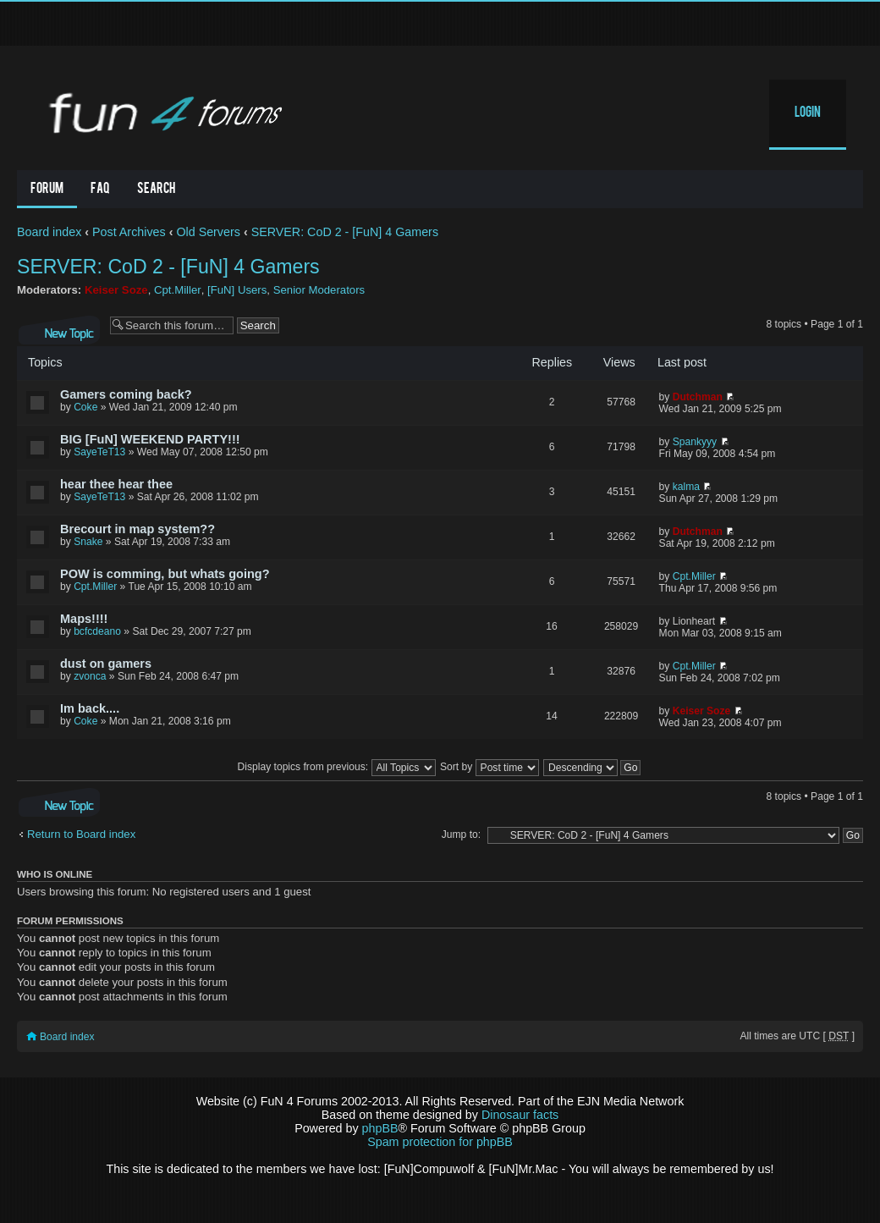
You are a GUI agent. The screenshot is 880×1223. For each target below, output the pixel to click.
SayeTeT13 (99, 452)
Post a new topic (59, 330)
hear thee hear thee (116, 484)
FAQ (100, 190)
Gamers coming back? (126, 394)
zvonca (90, 676)
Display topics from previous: (337, 767)
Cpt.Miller (177, 290)
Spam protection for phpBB (440, 1142)
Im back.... (89, 708)
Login (808, 113)
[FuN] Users (237, 290)
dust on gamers (105, 663)
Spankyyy (695, 442)
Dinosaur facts (519, 1114)
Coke (85, 407)
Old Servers (207, 232)
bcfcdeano (97, 631)
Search (156, 190)
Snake (88, 542)
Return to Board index (81, 834)
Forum (46, 190)
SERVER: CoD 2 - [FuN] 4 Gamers (344, 232)
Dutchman (698, 397)
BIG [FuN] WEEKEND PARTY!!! (150, 439)
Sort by (489, 767)
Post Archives (129, 232)
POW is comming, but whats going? (165, 574)
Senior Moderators (319, 290)
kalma (686, 487)
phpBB (380, 1128)
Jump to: (461, 834)
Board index (49, 232)
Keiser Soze (116, 290)
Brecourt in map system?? (137, 529)
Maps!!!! (83, 618)
